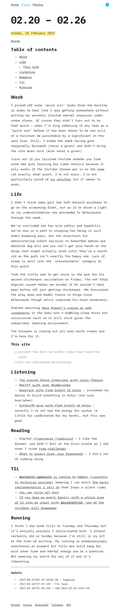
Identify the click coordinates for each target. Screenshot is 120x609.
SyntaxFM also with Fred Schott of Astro (55, 405)
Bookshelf (41, 604)
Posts (25, 5)
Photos (38, 5)
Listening (27, 72)
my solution (60, 179)
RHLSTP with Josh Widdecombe (44, 385)
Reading (25, 77)
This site (31, 67)
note (16, 41)
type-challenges (52, 449)
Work (23, 57)
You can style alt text (39, 492)
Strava (27, 604)
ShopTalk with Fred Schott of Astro (50, 390)
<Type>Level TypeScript (53, 438)
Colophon (57, 604)
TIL (22, 82)
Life (22, 62)
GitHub (15, 604)
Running (25, 87)
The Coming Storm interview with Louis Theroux (61, 380)
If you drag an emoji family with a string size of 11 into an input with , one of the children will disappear (59, 502)
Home (15, 5)
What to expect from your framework (51, 454)
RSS (68, 604)
